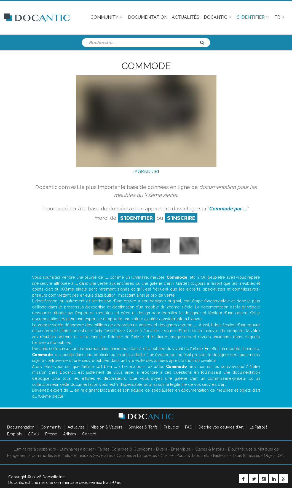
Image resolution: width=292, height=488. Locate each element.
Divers (161, 449)
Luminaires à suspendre (35, 449)
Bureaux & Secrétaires (93, 455)
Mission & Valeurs (106, 427)
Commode (146, 65)
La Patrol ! (258, 427)
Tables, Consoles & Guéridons (125, 449)
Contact (89, 434)
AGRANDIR (146, 171)
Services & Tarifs (143, 427)
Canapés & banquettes (137, 455)
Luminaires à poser (77, 449)
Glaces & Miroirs (209, 449)
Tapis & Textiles (246, 455)
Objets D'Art (274, 455)
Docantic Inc (53, 477)
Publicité (171, 427)
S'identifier (136, 218)
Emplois (14, 434)
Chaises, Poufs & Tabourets (185, 455)
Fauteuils (221, 455)
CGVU (33, 434)
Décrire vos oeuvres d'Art (221, 427)
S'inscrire (181, 218)
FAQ (188, 427)
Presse (51, 434)
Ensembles (181, 449)
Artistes (69, 434)
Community (51, 427)
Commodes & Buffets (50, 455)
